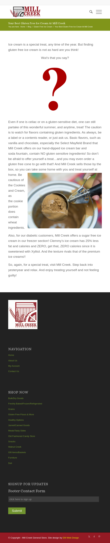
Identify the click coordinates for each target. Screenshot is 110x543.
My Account (13, 366)
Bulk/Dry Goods (15, 398)
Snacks (11, 441)
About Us (12, 360)
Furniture (12, 457)
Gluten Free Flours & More (21, 414)
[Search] (89, 12)
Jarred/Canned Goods (19, 425)
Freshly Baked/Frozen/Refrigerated (25, 403)
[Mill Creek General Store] (45, 12)
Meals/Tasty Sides (17, 430)
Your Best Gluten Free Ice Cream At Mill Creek (36, 23)
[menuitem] (89, 12)
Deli (10, 463)
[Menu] (97, 12)
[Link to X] (89, 536)
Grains (11, 409)
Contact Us (13, 371)
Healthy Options (16, 420)
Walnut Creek (14, 447)
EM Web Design (71, 537)
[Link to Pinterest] (99, 536)
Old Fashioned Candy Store (21, 436)
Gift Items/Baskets (17, 452)
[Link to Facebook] (94, 536)
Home (11, 355)
